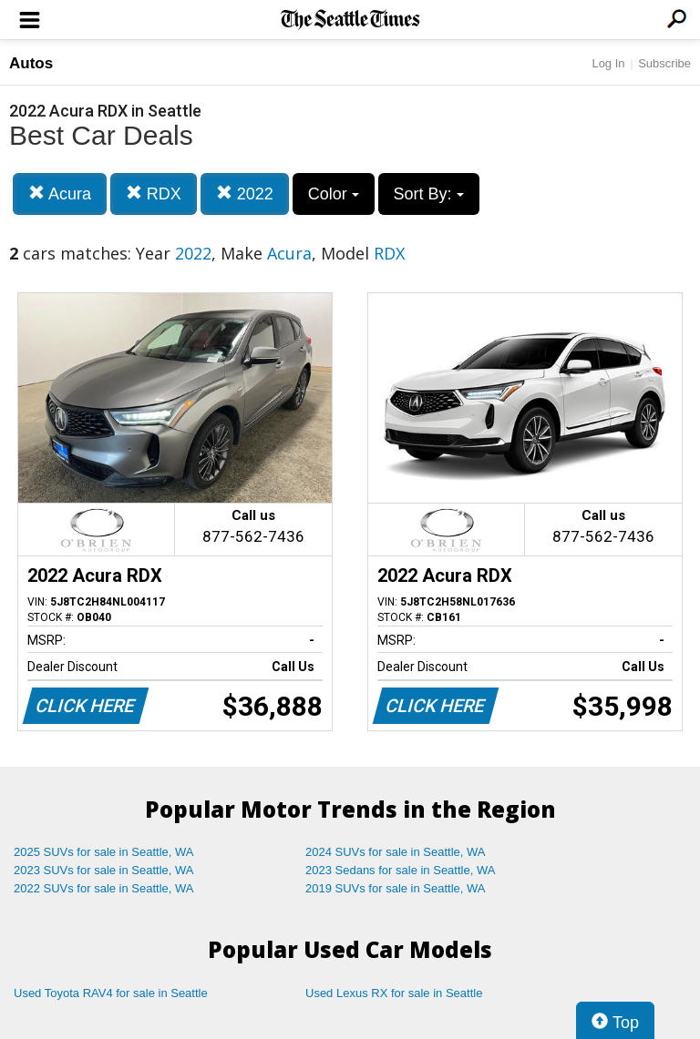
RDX (153, 193)
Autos (31, 63)
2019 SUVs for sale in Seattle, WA (395, 888)
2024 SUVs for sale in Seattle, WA (395, 852)
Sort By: (429, 194)
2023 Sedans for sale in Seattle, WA (400, 870)
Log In (608, 63)
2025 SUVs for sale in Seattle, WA (104, 852)
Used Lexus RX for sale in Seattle (393, 993)
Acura (59, 193)
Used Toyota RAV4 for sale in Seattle (111, 993)
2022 (244, 193)
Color (333, 194)
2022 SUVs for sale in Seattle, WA (104, 888)
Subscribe (664, 63)
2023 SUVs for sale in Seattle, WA (104, 870)
